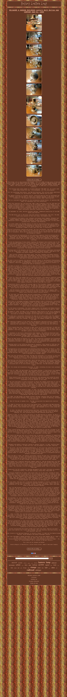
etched (39, 567)
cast (18, 567)
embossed (54, 562)
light (46, 567)
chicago (24, 567)
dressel (35, 562)
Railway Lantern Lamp (34, 575)
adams (53, 567)
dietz (26, 565)
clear (58, 565)
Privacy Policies (34, 581)
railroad (30, 570)
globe (41, 565)
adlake (18, 565)
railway (34, 565)
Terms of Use (34, 583)
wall (28, 567)
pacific (32, 563)
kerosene (12, 565)
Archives (34, 577)
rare (30, 565)
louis (12, 567)
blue (43, 567)
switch (14, 563)
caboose (25, 562)
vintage (33, 567)
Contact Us (34, 579)
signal (47, 565)
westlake (20, 562)
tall (56, 567)
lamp (48, 562)
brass (22, 565)
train (54, 565)
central (15, 567)
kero (51, 565)
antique (38, 570)
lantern (41, 562)
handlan (29, 563)
